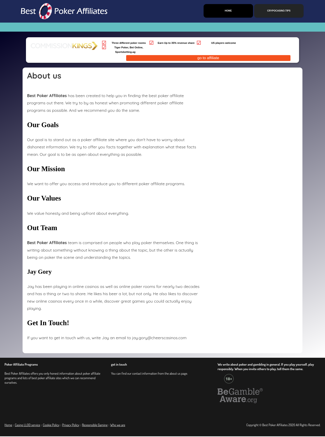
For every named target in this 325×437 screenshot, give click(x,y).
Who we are (117, 425)
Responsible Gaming (94, 425)
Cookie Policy (51, 425)
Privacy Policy (70, 425)
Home (8, 425)
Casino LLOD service (27, 425)
